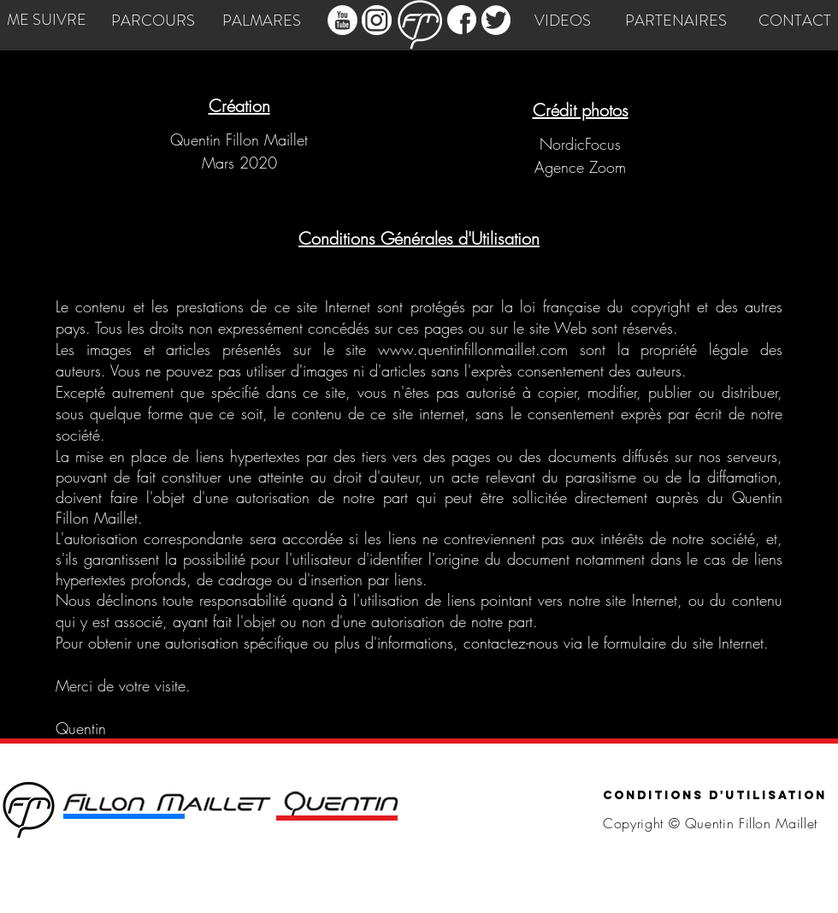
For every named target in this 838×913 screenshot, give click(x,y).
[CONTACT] (794, 21)
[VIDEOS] (562, 21)
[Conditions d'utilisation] (715, 796)
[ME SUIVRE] (46, 20)
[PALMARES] (261, 21)
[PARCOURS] (152, 21)
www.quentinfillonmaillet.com (473, 349)
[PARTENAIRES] (675, 21)
